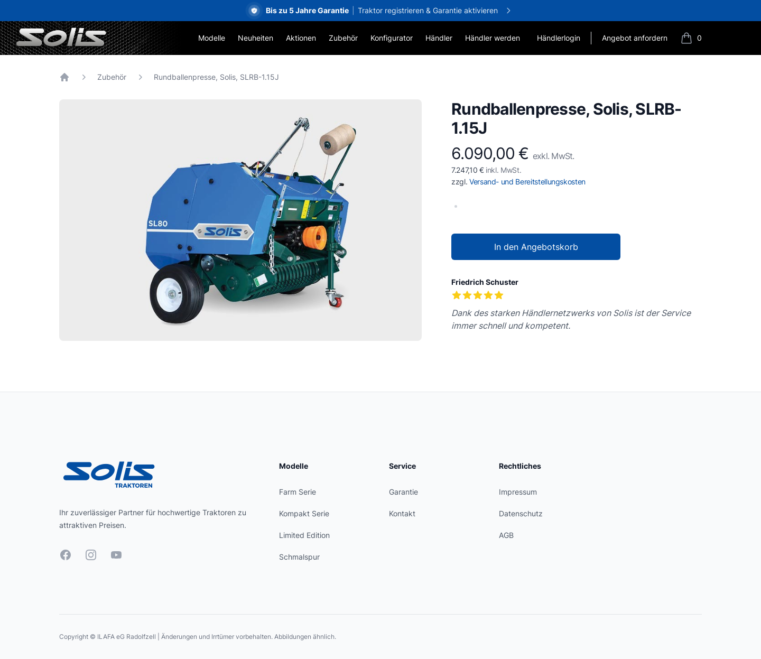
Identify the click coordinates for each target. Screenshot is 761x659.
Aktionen (301, 37)
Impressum (518, 491)
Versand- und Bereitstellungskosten (527, 181)
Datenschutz (521, 513)
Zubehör (343, 37)
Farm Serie (297, 491)
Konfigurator (391, 37)
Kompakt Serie (304, 513)
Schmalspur (299, 556)
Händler (438, 37)
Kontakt (402, 513)
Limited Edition (304, 535)
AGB (506, 535)
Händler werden (492, 37)
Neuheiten (255, 37)
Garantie (403, 491)
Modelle (211, 37)
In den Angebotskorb (536, 247)
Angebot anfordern (634, 37)
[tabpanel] (240, 220)
